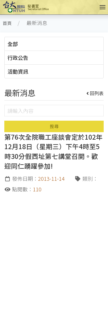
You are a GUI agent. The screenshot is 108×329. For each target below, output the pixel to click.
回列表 (95, 93)
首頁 (7, 23)
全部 (12, 43)
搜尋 (54, 126)
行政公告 (17, 57)
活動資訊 (17, 71)
